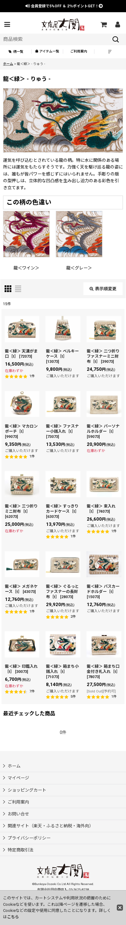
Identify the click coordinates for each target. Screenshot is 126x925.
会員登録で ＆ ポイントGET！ (64, 6)
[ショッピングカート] (103, 24)
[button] (7, 24)
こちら (13, 917)
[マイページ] (117, 24)
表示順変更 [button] (103, 288)
